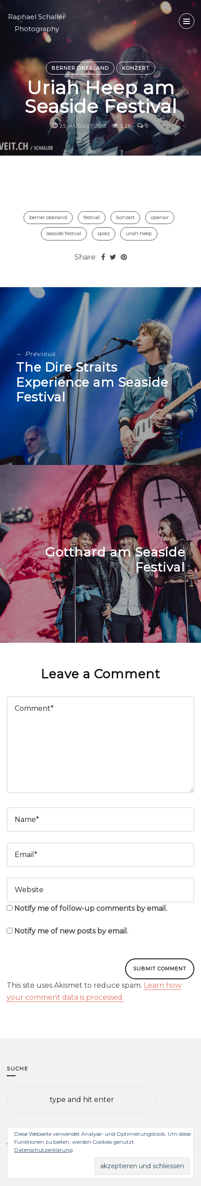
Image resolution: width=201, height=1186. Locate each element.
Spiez (104, 233)
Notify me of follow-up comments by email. (90, 908)
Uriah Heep (139, 233)
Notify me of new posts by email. (71, 931)
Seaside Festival (64, 233)
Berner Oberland (80, 67)
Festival (91, 217)
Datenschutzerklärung (43, 1149)
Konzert (136, 67)
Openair (160, 217)
